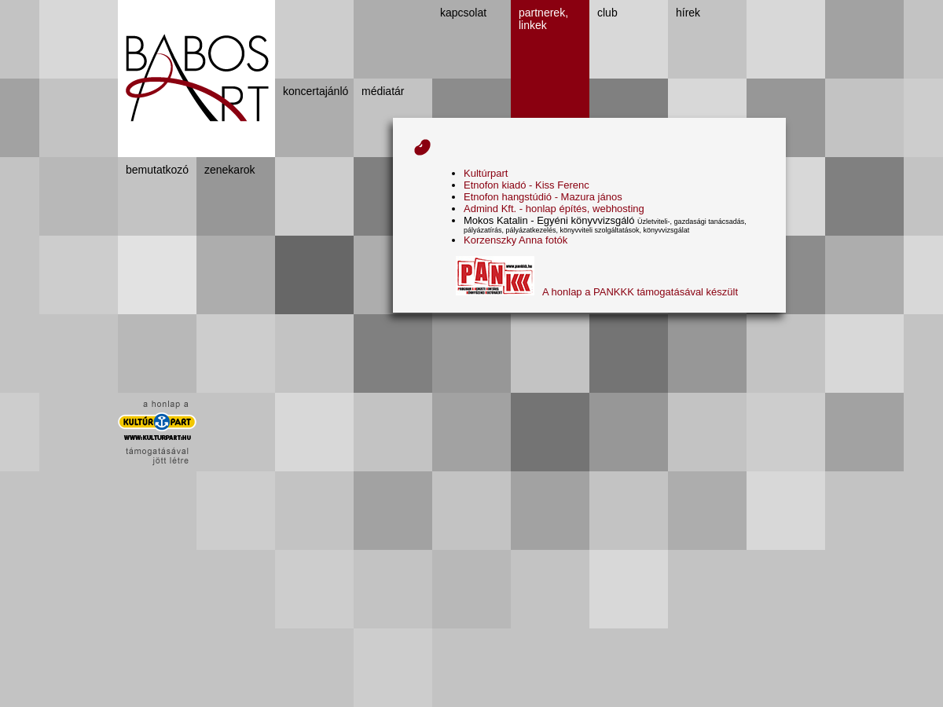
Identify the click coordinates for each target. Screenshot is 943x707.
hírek (688, 12)
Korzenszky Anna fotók (515, 240)
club (607, 12)
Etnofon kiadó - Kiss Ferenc (526, 185)
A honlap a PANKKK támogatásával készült (597, 292)
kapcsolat (463, 12)
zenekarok (229, 169)
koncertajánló (315, 91)
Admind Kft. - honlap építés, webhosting (554, 208)
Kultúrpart (486, 173)
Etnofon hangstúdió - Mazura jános (543, 197)
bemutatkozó (157, 169)
